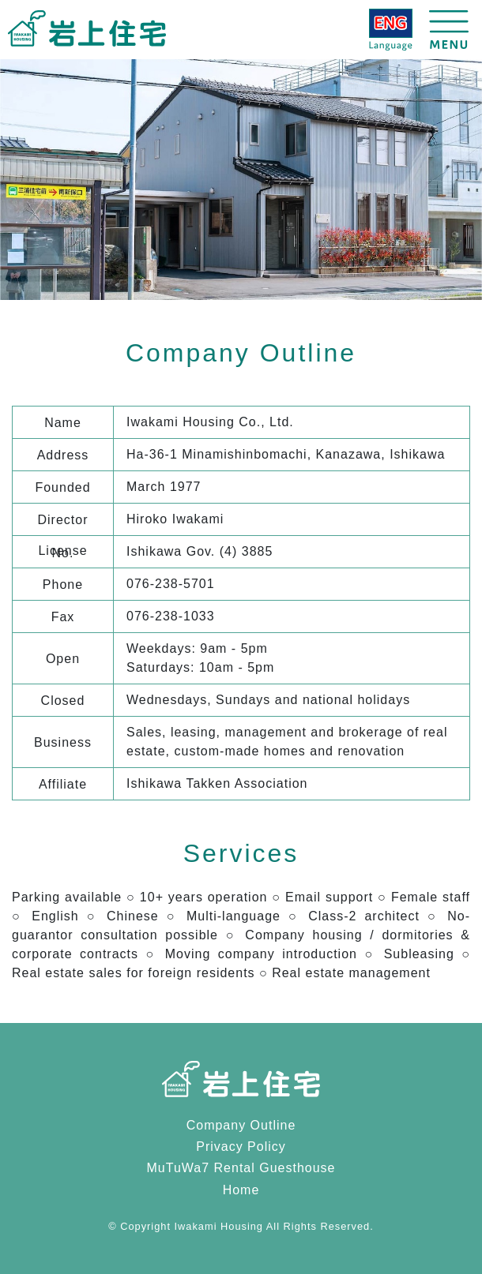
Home (241, 1190)
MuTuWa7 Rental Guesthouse (240, 1168)
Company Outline (241, 1125)
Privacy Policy (241, 1146)
